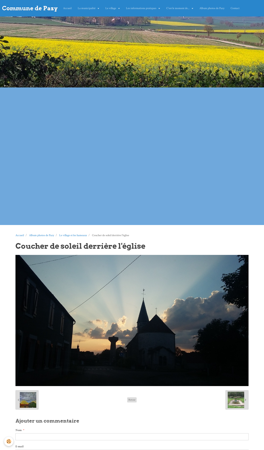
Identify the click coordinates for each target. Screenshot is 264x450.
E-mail (19, 446)
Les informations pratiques (141, 8)
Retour (131, 399)
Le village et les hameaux (73, 235)
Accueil (67, 8)
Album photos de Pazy (211, 8)
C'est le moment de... (178, 8)
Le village (111, 8)
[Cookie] (8, 441)
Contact (235, 8)
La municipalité (87, 8)
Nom (18, 430)
